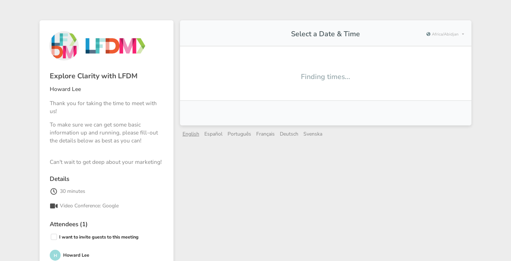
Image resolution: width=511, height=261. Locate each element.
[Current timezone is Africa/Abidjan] (445, 34)
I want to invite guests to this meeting (99, 237)
